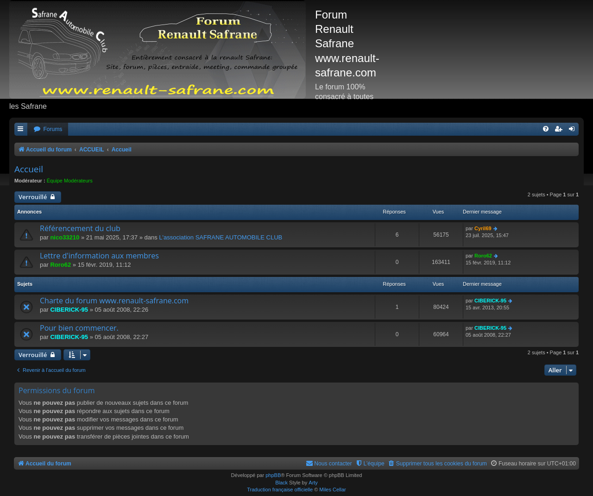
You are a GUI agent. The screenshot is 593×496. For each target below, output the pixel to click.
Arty (313, 482)
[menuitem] (47, 129)
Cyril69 (483, 228)
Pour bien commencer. (79, 328)
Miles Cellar (332, 489)
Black (281, 482)
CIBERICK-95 (69, 309)
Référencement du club (80, 228)
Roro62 (60, 264)
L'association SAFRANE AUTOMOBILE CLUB (220, 237)
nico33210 (64, 237)
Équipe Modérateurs (70, 180)
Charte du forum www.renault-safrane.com (114, 300)
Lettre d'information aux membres (99, 256)
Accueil (28, 169)
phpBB (273, 475)
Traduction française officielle (280, 489)
